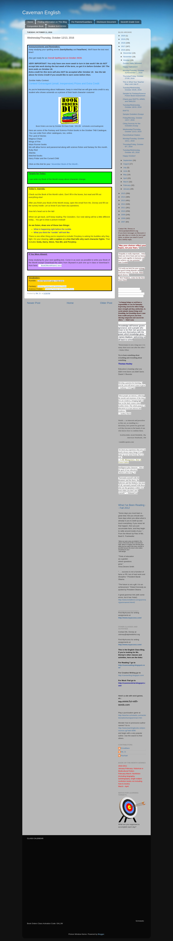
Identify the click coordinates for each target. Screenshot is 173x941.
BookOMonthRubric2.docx (51, 266)
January (126, 189)
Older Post (106, 302)
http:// (120, 702)
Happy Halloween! (130, 67)
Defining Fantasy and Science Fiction (51, 286)
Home (30, 22)
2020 (123, 36)
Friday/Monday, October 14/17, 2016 (132, 119)
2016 (123, 50)
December (127, 53)
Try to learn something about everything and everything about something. (130, 357)
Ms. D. (123, 752)
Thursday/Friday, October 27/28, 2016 (133, 77)
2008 (123, 218)
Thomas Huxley (125, 364)
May (125, 175)
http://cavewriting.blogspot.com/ (131, 675)
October (126, 60)
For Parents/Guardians (81, 22)
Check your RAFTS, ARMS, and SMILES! (134, 100)
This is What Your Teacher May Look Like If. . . (133, 83)
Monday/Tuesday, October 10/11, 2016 (133, 140)
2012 (123, 204)
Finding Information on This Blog (52, 22)
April (125, 178)
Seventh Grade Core (130, 22)
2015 (123, 193)
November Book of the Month (64, 164)
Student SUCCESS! (57, 26)
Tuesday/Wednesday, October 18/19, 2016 (132, 106)
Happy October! (129, 156)
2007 (123, 222)
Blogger (101, 934)
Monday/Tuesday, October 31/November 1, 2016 (133, 71)
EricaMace (125, 748)
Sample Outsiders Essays (133, 114)
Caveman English (41, 12)
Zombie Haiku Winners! (132, 63)
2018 (123, 43)
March (126, 182)
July (125, 168)
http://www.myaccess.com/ (130, 618)
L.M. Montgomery (128, 460)
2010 (123, 211)
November (127, 57)
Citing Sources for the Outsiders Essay (131, 125)
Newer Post (33, 302)
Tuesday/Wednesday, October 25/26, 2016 (132, 89)
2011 (123, 208)
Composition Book (35, 26)
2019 (123, 39)
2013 (123, 200)
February (127, 185)
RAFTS (126, 111)
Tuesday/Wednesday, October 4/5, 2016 (131, 151)
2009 (123, 215)
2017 (123, 46)
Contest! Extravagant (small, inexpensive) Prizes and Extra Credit (64, 83)
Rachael (124, 756)
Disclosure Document (106, 22)
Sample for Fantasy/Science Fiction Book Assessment (134, 94)
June (125, 171)
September (128, 160)
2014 (123, 197)
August (126, 164)
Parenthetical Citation (131, 135)
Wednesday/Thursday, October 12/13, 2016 (132, 130)
